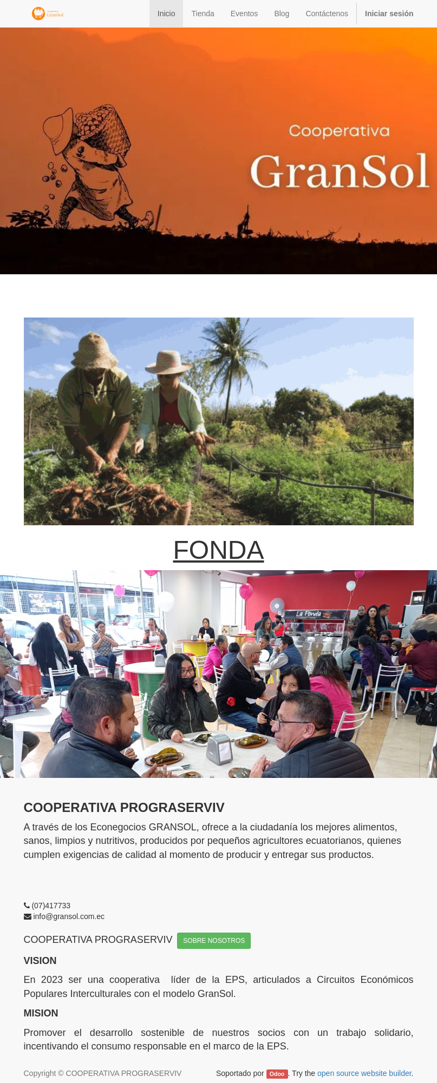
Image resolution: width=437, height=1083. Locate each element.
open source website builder (364, 1073)
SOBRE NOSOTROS (214, 941)
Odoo (277, 1074)
